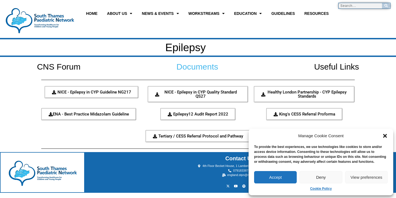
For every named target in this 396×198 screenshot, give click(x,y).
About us (119, 13)
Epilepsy (165, 47)
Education (248, 13)
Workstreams (206, 13)
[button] (385, 136)
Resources (316, 13)
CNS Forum (58, 66)
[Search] (386, 6)
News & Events (160, 13)
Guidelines (283, 13)
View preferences (367, 177)
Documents (197, 66)
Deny (321, 177)
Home (92, 13)
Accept (275, 177)
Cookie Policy (321, 189)
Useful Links (336, 66)
